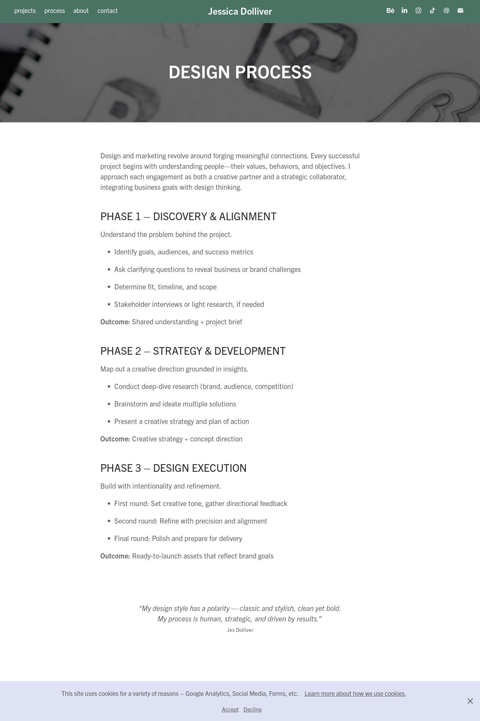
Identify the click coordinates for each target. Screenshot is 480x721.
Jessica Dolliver (240, 10)
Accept (230, 709)
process (54, 10)
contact (107, 10)
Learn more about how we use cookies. (355, 693)
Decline (252, 709)
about (81, 10)
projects (25, 10)
